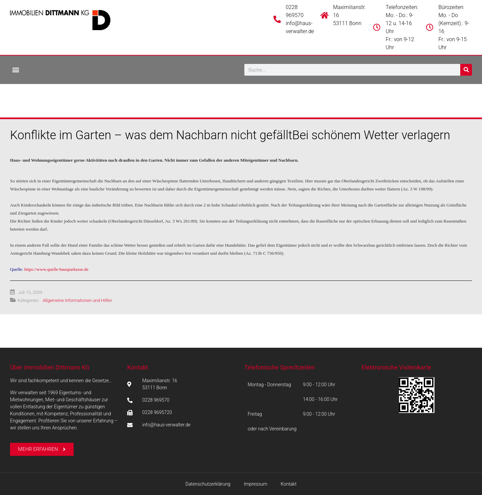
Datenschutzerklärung (207, 484)
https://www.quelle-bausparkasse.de (56, 269)
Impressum (255, 484)
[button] (15, 69)
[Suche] (466, 70)
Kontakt (137, 367)
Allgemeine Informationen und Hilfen (77, 300)
